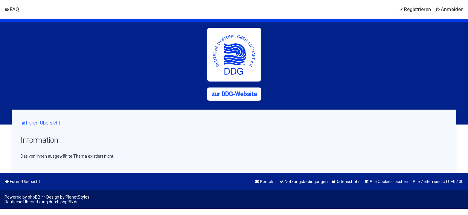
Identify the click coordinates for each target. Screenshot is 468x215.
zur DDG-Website (234, 94)
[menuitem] (11, 9)
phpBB (34, 197)
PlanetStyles (77, 197)
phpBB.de (69, 201)
